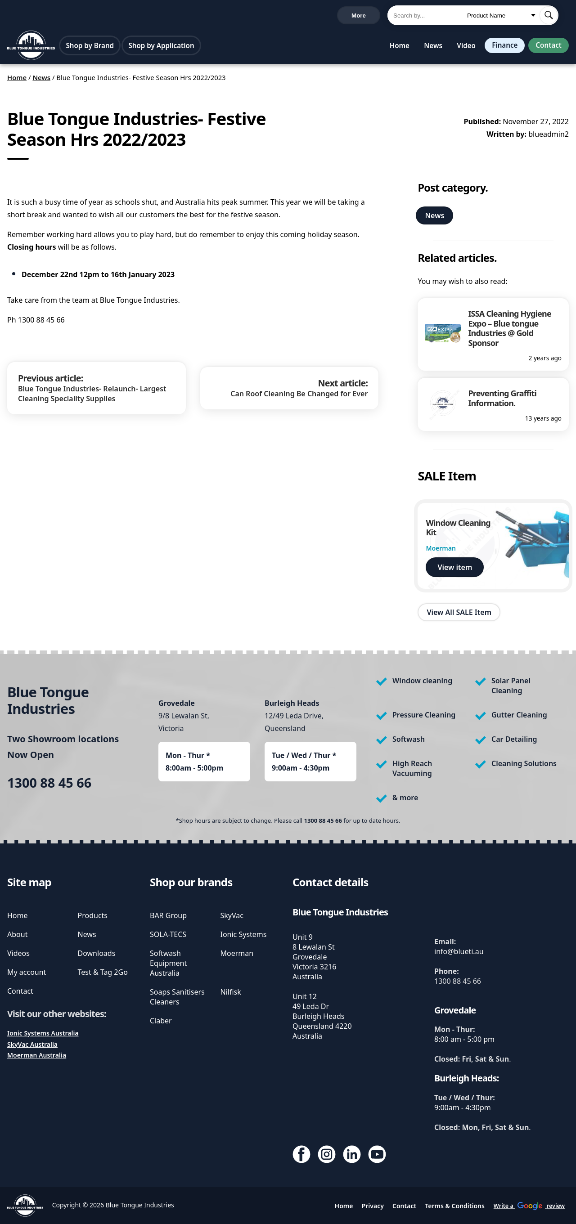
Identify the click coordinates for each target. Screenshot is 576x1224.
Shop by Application (162, 47)
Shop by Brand (91, 47)
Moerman (237, 953)
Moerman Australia (36, 1055)
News (429, 47)
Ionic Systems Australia (43, 1033)
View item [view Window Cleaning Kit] (454, 569)
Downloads (97, 953)
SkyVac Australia (32, 1044)
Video (462, 47)
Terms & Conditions (455, 1206)
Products (93, 915)
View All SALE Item (459, 614)
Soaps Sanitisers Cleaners (177, 997)
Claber (161, 1021)
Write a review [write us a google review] (197, 16)
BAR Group (168, 915)
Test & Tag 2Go (103, 972)
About (17, 934)
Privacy (373, 1206)
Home (396, 47)
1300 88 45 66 (31, 16)
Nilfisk (230, 992)
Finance (502, 47)
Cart (364, 16)
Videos (18, 953)
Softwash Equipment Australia (168, 963)
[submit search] (549, 16)
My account (26, 972)
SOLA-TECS (168, 934)
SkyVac (231, 915)
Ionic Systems (243, 934)
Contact (548, 47)
